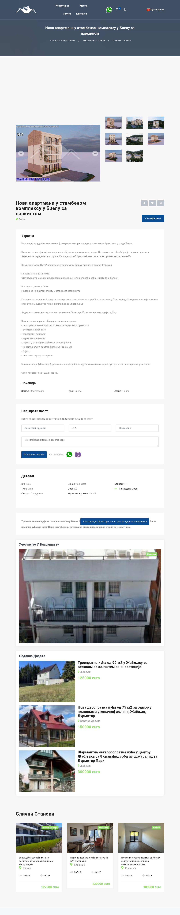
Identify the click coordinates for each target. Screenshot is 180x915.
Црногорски (157, 9)
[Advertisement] (90, 79)
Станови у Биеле (121, 40)
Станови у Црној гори (63, 40)
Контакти (81, 13)
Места (83, 5)
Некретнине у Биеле (93, 40)
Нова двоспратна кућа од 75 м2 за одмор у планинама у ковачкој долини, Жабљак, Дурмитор (114, 711)
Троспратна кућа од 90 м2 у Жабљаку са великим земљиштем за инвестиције (112, 665)
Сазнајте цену (153, 218)
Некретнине (62, 5)
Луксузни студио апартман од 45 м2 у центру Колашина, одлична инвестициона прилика (140, 861)
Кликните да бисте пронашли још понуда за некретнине (115, 521)
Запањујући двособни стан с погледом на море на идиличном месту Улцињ (36, 861)
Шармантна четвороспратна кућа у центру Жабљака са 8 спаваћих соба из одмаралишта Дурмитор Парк (118, 756)
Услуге (67, 13)
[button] (22, 153)
